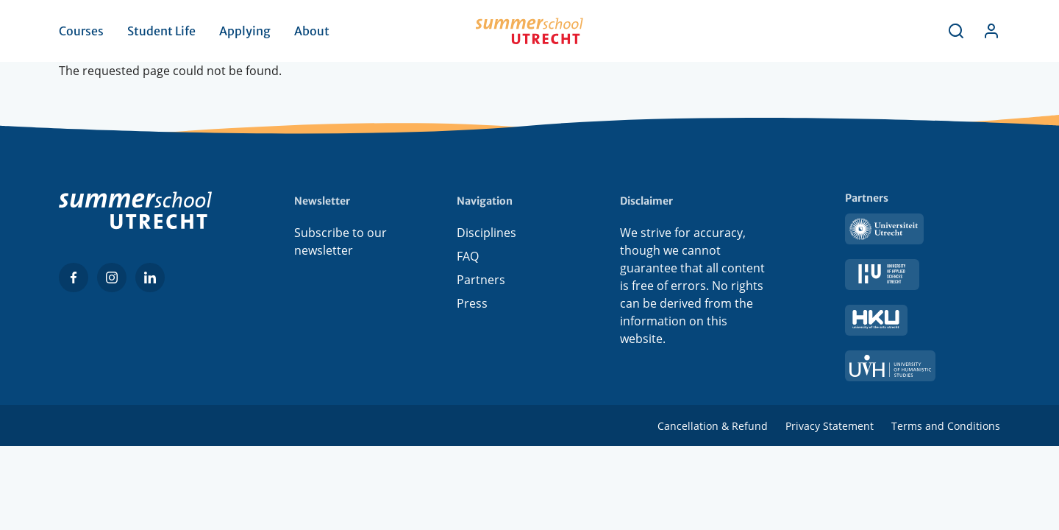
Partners (481, 280)
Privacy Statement (829, 426)
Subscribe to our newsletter (340, 241)
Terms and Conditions (945, 426)
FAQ (468, 256)
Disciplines (486, 233)
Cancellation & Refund (712, 426)
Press (472, 303)
